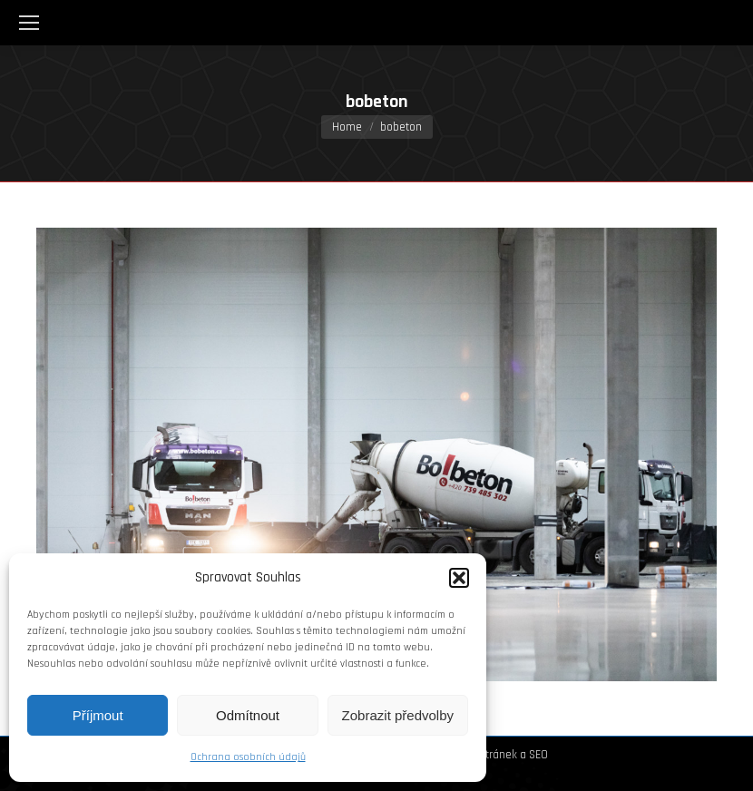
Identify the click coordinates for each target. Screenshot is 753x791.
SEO (538, 754)
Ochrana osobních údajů (248, 757)
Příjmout (98, 715)
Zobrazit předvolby (398, 715)
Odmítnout (247, 715)
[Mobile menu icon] (29, 23)
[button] (459, 578)
